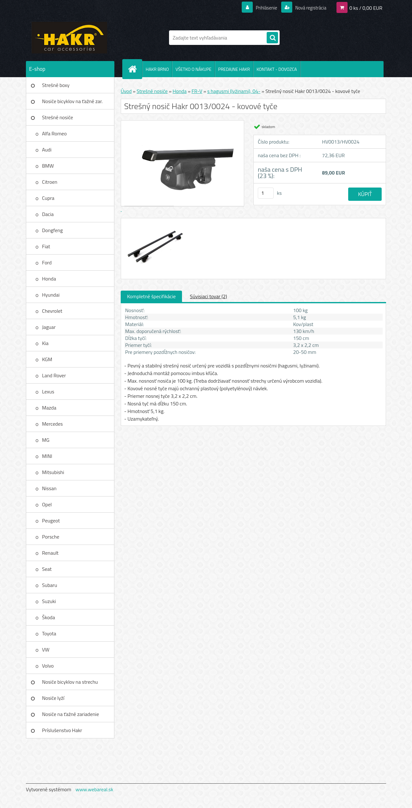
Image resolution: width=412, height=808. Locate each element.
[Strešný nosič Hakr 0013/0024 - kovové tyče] (154, 224)
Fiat (46, 246)
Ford (47, 262)
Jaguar (49, 327)
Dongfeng (52, 230)
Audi (47, 149)
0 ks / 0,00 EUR (365, 7)
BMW (48, 166)
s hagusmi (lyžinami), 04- (233, 91)
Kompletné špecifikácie (151, 296)
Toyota (49, 633)
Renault (50, 553)
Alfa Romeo (54, 133)
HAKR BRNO (157, 69)
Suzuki (49, 601)
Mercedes (52, 424)
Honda (49, 278)
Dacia (48, 214)
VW (46, 649)
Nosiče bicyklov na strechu (70, 682)
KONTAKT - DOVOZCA (277, 69)
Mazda (49, 407)
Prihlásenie (262, 7)
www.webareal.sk (94, 789)
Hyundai (51, 295)
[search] (272, 38)
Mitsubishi (53, 472)
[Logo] (69, 37)
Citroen (49, 182)
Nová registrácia (308, 7)
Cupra (48, 198)
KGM (47, 359)
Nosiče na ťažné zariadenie (70, 714)
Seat (47, 569)
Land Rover (54, 375)
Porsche (50, 536)
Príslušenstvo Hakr (62, 730)
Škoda (48, 617)
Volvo (48, 665)
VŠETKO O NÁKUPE (193, 69)
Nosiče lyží (53, 698)
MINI (47, 456)
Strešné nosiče (57, 117)
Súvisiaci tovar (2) (208, 296)
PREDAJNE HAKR (234, 69)
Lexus (48, 391)
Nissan (49, 488)
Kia (45, 343)
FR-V (196, 91)
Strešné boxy (56, 85)
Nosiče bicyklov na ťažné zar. (72, 101)
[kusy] (266, 193)
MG (45, 440)
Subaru (49, 585)
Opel (47, 504)
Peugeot (51, 520)
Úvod (126, 91)
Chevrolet (52, 311)
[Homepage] (135, 69)
